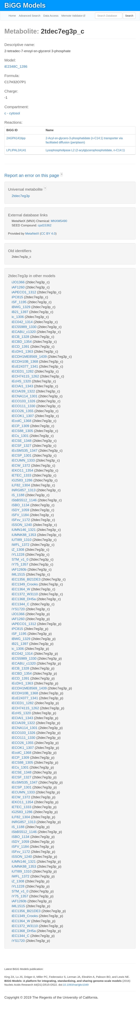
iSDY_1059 (21, 510)
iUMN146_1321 (24, 530)
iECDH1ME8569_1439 (30, 356)
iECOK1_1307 (23, 416)
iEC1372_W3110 (25, 594)
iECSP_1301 (22, 455)
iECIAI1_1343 (23, 386)
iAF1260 (19, 287)
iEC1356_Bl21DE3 (27, 579)
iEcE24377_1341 (25, 366)
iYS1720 (19, 609)
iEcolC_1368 (22, 421)
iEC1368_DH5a (24, 599)
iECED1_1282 (23, 371)
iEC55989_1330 (25, 327)
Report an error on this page (32, 175)
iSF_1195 (20, 302)
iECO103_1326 (24, 401)
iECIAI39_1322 (24, 391)
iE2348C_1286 (15, 66)
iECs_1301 (21, 436)
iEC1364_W (21, 589)
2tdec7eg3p (21, 196)
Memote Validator (72, 15)
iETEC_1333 (22, 475)
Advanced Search (29, 15)
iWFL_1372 (21, 545)
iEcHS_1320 (22, 381)
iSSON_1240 (22, 525)
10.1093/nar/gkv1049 (76, 984)
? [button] (61, 174)
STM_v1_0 (20, 559)
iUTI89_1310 (22, 540)
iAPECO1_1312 (24, 292)
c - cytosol (12, 113)
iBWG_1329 (21, 307)
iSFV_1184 (21, 515)
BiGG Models (25, 5)
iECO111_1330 (24, 406)
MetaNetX (32, 233)
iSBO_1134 (21, 505)
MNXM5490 (59, 221)
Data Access (50, 15)
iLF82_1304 (21, 485)
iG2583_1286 (22, 480)
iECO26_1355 (23, 411)
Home (12, 15)
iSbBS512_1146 (25, 500)
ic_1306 (18, 317)
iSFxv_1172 (21, 520)
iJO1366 (19, 282)
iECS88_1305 (23, 431)
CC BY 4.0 (48, 233)
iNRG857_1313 (24, 490)
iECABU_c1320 (24, 332)
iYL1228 (18, 554)
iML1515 (19, 574)
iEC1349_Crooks (25, 584)
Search (129, 15)
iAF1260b (20, 569)
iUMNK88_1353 (24, 535)
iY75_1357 (20, 564)
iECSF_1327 (22, 445)
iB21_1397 (20, 312)
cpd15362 (45, 225)
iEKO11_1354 (23, 470)
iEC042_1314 (23, 322)
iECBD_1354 (22, 342)
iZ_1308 (18, 549)
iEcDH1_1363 (23, 351)
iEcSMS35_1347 (25, 450)
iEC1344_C (21, 604)
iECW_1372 (21, 465)
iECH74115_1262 (26, 376)
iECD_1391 (21, 346)
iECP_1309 (21, 426)
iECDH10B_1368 (25, 361)
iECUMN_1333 (24, 460)
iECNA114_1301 (25, 396)
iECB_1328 (21, 337)
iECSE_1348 (22, 441)
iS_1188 (18, 495)
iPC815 (18, 297)
